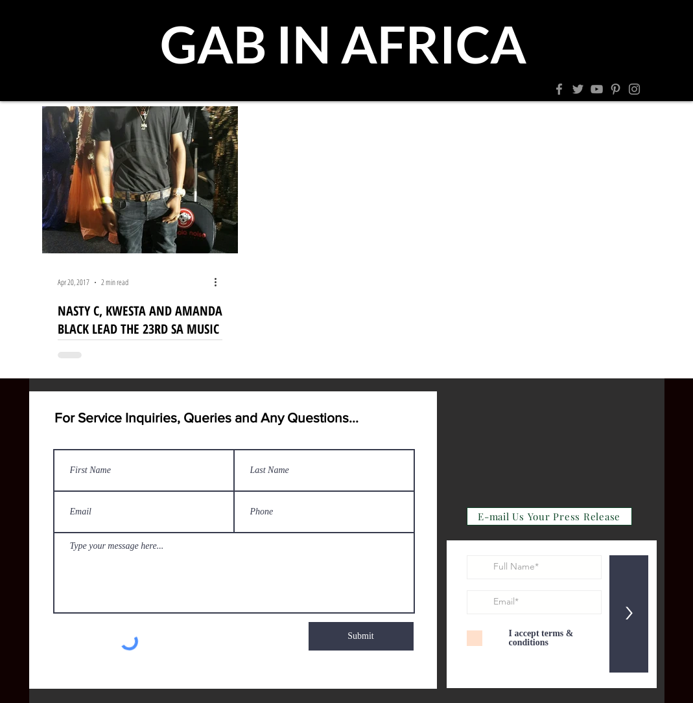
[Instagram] (634, 89)
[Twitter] (577, 89)
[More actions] (220, 282)
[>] (628, 614)
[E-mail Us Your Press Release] (549, 516)
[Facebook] (559, 89)
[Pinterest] (615, 89)
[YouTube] (596, 89)
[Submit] (361, 636)
